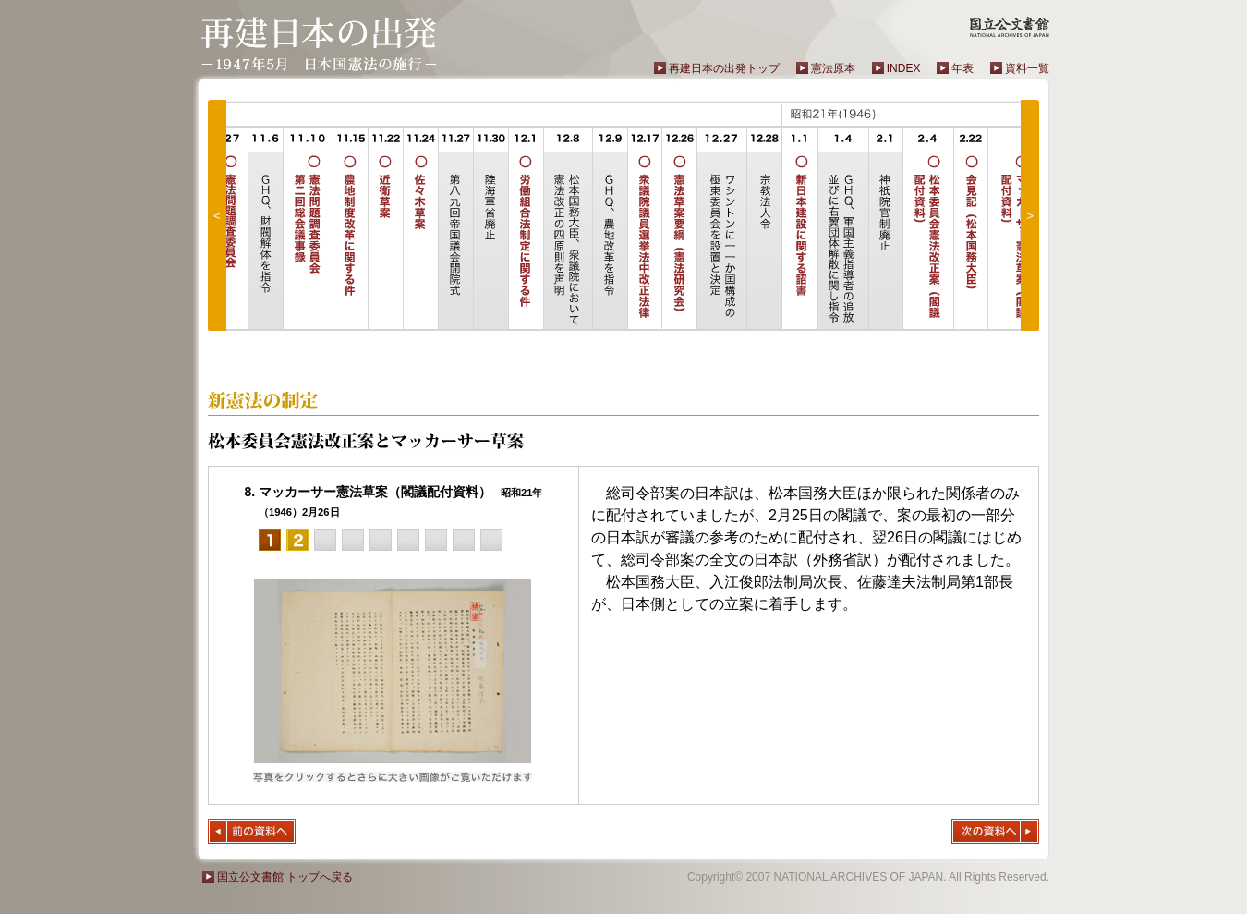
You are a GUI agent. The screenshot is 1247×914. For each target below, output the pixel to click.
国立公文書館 (1009, 27)
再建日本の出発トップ (724, 68)
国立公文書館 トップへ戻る (285, 877)
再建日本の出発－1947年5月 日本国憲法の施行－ (319, 44)
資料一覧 (1027, 68)
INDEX (904, 68)
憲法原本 (833, 68)
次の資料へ (995, 831)
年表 (962, 68)
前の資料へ (252, 831)
